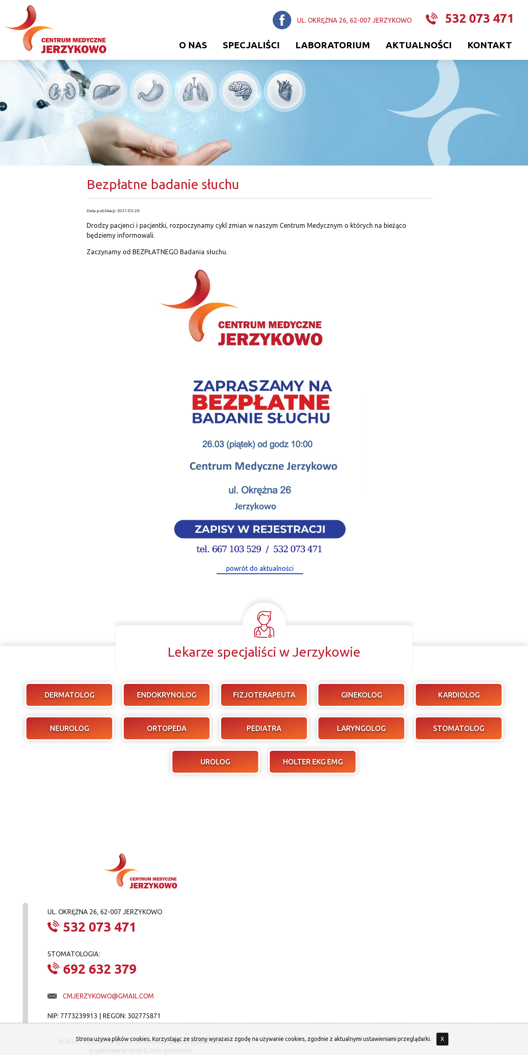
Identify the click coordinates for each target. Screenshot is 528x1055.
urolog (215, 761)
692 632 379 (100, 968)
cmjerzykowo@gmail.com (108, 996)
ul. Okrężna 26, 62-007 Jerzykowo (354, 20)
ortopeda (166, 728)
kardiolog (459, 695)
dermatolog (69, 695)
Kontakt (489, 45)
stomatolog (458, 728)
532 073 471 (479, 18)
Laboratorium (332, 45)
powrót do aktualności (260, 568)
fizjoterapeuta (264, 695)
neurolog (69, 728)
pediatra (264, 728)
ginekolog (361, 695)
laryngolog (361, 728)
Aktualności (419, 45)
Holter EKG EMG (313, 761)
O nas (193, 45)
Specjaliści (251, 45)
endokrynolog (166, 695)
